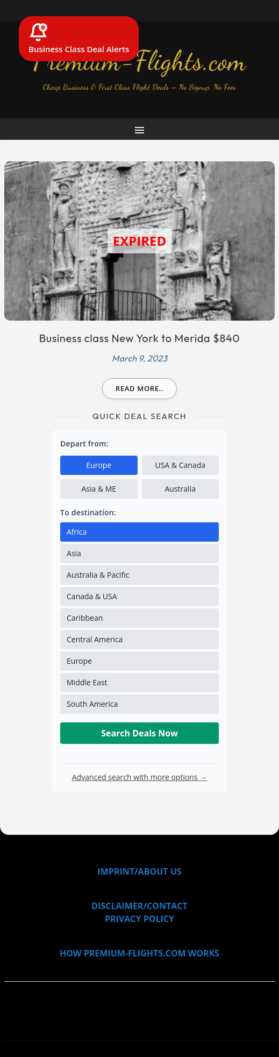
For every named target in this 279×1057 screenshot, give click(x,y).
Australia (180, 489)
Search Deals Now (139, 733)
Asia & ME (98, 489)
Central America (95, 639)
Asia (74, 553)
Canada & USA (92, 596)
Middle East (87, 682)
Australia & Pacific (98, 575)
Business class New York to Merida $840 (139, 338)
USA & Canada (180, 465)
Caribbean (85, 618)
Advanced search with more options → (140, 777)
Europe (98, 465)
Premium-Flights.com (139, 60)
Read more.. (140, 388)
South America (92, 704)
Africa (77, 532)
